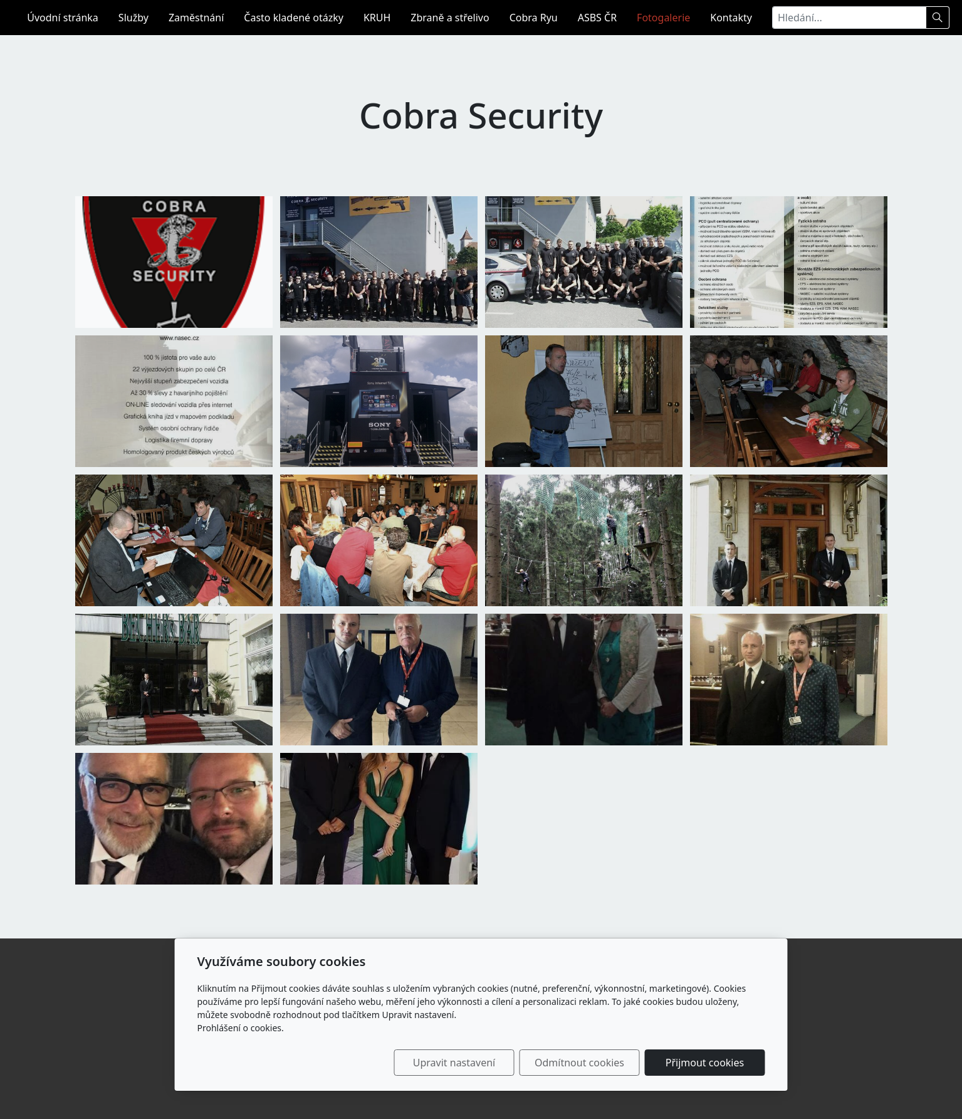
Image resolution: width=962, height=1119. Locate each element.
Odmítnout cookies (579, 1062)
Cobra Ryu (534, 17)
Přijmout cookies (705, 1062)
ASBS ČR (597, 17)
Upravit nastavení (454, 1062)
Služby (133, 17)
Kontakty (731, 17)
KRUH (376, 17)
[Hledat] (937, 17)
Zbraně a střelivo (449, 17)
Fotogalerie (663, 17)
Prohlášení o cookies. (240, 1028)
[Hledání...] (849, 17)
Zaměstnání (196, 17)
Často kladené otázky (293, 17)
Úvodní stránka (62, 17)
